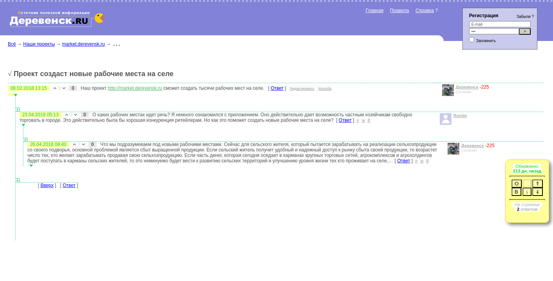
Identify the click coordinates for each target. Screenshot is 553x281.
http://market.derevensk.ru (135, 88)
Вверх (47, 185)
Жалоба (325, 89)
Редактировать (302, 89)
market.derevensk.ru (83, 44)
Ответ (277, 88)
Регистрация (483, 15)
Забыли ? (525, 16)
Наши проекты (39, 44)
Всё (12, 44)
